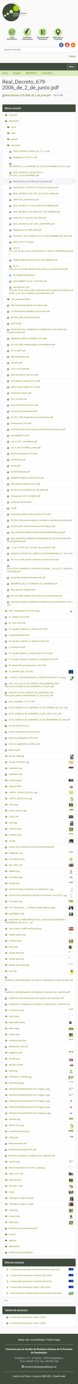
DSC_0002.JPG (40, 865)
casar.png (40, 805)
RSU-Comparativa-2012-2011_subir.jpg (40, 1168)
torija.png (40, 1211)
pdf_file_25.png (40, 1065)
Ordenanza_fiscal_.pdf (19, 393)
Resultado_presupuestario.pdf (20, 1149)
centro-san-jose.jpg (40, 810)
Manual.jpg (40, 1028)
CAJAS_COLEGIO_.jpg (40, 762)
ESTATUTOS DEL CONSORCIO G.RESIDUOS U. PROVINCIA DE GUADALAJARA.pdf (37, 331)
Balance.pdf (12, 750)
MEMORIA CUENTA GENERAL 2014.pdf (27, 338)
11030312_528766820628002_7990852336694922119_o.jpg (40, 678)
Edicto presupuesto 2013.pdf (22, 453)
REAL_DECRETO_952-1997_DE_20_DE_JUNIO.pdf (33, 193)
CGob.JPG (40, 816)
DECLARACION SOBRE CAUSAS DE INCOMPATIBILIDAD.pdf (36, 532)
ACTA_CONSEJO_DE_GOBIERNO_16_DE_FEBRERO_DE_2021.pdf (36, 707)
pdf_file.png (40, 1059)
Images (17, 73)
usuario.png (40, 1217)
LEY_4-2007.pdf (16, 350)
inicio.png (40, 947)
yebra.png (40, 1223)
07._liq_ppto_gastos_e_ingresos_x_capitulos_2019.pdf (31, 659)
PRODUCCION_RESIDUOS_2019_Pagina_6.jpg (40, 1113)
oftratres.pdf (15, 363)
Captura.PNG (40, 787)
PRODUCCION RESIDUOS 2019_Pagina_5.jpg (40, 1101)
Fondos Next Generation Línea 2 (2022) (26, 1317)
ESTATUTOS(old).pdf (18, 472)
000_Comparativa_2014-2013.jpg (40, 611)
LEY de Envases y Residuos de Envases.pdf (28, 311)
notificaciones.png (40, 1040)
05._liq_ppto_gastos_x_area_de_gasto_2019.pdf (28, 653)
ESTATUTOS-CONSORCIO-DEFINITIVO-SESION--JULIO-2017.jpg (40, 896)
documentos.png (40, 860)
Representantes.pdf (18, 356)
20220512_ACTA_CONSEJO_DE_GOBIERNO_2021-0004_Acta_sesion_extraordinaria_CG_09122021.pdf (30, 694)
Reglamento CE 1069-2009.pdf (25, 230)
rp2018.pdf (14, 323)
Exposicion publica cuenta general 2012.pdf (29, 514)
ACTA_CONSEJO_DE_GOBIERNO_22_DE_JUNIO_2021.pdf (33, 713)
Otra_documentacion (20, 299)
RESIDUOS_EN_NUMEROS (20, 1252)
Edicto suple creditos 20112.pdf (23, 387)
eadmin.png (40, 872)
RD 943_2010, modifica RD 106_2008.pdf (27, 490)
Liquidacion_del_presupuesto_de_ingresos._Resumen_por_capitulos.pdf (37, 990)
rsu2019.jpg (40, 1161)
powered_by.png (40, 1082)
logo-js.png (40, 1016)
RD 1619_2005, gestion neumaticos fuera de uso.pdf (33, 559)
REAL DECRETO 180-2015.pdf (22, 375)
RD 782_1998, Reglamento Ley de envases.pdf (30, 417)
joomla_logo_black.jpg (40, 964)
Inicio (5, 73)
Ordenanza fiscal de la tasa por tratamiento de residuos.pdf (36, 429)
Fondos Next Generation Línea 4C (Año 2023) (32, 1275)
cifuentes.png (40, 829)
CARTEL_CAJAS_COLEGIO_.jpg (40, 792)
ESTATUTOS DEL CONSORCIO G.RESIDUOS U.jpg (40, 890)
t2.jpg (40, 1192)
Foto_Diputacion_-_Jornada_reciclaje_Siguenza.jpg (40, 908)
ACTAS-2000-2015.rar (17, 726)
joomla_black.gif (40, 952)
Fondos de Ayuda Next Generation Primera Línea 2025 (36, 1269)
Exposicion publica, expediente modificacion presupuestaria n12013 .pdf (40, 603)
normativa (47, 73)
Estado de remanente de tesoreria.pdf (26, 577)
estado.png (40, 883)
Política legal (53, 1339)
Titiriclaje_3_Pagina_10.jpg (40, 1204)
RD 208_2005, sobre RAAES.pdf (23, 317)
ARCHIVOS (31, 73)
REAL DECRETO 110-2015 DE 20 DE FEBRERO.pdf (33, 205)
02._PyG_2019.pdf (15, 623)
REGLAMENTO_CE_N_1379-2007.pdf (28, 281)
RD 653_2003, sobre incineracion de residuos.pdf (31, 526)
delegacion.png (40, 852)
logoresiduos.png (40, 1022)
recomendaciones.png (40, 1131)
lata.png (40, 972)
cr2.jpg (40, 841)
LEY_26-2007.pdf (17, 399)
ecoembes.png (40, 877)
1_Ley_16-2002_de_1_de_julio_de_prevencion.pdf (31, 547)
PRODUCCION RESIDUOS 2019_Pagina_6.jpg (40, 1107)
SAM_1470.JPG (40, 1174)
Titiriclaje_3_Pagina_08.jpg (40, 1199)
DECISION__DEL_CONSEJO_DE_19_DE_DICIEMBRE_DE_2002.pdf (40, 236)
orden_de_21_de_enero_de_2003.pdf (27, 218)
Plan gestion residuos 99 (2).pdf (23, 484)
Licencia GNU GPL (41, 1376)
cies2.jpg (40, 823)
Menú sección (13, 108)
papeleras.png (40, 1052)
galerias (12, 1240)
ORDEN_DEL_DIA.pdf (16, 1046)
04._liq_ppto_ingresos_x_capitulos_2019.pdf (27, 641)
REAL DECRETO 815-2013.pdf (22, 405)
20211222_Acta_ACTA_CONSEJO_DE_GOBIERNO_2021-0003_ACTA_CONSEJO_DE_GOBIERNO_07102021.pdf (32, 685)
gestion (14, 139)
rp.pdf (11, 508)
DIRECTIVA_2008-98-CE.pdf (23, 199)
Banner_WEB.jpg (40, 757)
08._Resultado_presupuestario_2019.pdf (25, 665)
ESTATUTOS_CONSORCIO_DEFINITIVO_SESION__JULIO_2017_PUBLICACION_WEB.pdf (40, 569)
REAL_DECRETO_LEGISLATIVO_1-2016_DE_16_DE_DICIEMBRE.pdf (26, 174)
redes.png (40, 1137)
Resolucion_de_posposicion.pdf (21, 1228)
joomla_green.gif (40, 958)
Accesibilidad (38, 1339)
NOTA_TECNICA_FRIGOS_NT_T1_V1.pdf (29, 151)
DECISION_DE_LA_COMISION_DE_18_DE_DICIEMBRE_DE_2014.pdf (39, 165)
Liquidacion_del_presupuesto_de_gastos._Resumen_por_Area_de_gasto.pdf (39, 980)
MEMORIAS (14, 1246)
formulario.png (40, 901)
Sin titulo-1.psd (40, 1186)
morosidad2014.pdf (18, 435)
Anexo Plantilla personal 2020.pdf (22, 732)
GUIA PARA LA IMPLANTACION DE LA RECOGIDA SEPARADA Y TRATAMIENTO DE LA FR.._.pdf (35, 921)
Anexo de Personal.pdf (19, 502)
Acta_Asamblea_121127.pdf (20, 701)
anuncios (12, 115)
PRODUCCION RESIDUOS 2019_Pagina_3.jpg (40, 1088)
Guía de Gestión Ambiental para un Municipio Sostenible (37, 1293)
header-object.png (40, 934)
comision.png (40, 834)
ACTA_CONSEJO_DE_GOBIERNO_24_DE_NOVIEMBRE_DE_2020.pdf (37, 720)
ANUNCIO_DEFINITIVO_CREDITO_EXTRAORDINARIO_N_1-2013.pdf (40, 553)
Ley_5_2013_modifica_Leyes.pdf (23, 447)
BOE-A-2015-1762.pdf (21, 242)
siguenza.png (40, 1180)
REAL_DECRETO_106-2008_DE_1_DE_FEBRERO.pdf (34, 212)
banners (12, 1234)
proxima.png (40, 1119)
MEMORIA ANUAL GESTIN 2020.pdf (25, 478)
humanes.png (40, 941)
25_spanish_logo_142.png (40, 672)
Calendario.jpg (40, 768)
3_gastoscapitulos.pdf (17, 635)
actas (13, 127)
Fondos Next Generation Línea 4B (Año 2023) (32, 1281)
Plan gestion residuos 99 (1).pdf (23, 381)
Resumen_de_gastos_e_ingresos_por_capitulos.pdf (30, 1155)
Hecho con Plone (21, 1376)
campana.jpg (40, 780)
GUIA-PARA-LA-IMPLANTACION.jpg (40, 928)
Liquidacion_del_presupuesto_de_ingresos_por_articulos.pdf (34, 998)
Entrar (72, 56)
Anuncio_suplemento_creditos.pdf (22, 744)
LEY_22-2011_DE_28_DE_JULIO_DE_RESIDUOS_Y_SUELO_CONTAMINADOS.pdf (41, 251)
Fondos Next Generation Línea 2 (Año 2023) (31, 1287)
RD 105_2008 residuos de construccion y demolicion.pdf (34, 596)
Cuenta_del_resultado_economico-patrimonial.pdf (29, 847)
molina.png (40, 1035)
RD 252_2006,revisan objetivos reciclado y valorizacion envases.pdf (39, 520)
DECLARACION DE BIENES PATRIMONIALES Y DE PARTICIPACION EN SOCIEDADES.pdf (39, 540)
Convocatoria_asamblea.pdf (22, 411)
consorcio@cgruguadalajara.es (40, 1366)
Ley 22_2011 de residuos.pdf (22, 441)
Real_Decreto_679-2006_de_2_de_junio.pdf (26, 95)
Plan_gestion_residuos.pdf (21, 589)
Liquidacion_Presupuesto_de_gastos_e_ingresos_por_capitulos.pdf (37, 1004)
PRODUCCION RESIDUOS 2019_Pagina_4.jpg (40, 1095)
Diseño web (59, 1376)
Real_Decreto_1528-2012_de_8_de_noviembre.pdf (33, 187)
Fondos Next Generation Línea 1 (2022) (26, 1323)
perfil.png (40, 1071)
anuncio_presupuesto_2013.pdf (21, 738)
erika (13, 133)
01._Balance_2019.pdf (17, 617)
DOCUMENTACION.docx (22, 275)
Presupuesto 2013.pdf (19, 423)
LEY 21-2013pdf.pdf (18, 369)
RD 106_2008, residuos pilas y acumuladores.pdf (31, 344)
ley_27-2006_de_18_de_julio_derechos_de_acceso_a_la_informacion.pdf (38, 267)
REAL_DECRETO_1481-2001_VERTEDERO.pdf (32, 224)
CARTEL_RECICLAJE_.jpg (40, 799)
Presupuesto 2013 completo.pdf (23, 496)
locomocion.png (40, 1010)
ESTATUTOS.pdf (16, 459)
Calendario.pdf (13, 774)
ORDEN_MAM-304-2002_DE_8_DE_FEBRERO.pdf (33, 260)
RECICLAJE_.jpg (40, 1126)
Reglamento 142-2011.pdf (23, 157)
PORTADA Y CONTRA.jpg (40, 1077)
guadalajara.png (40, 914)
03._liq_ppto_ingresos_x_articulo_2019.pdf (26, 629)
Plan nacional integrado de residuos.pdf (27, 305)
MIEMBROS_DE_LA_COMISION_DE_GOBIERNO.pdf (32, 583)
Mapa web (23, 1339)
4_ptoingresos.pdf (15, 647)
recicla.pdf (13, 466)
